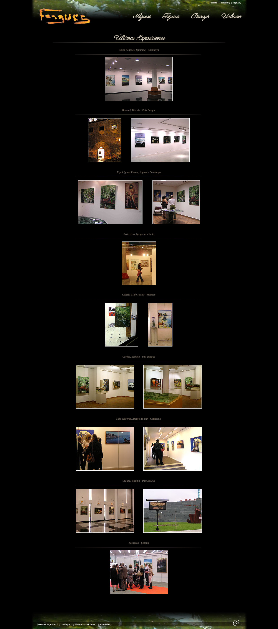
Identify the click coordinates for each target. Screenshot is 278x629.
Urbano (231, 16)
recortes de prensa (47, 624)
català (214, 2)
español (224, 2)
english (236, 2)
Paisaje (200, 16)
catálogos (65, 624)
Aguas (142, 16)
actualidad (105, 624)
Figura (170, 16)
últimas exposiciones (85, 624)
